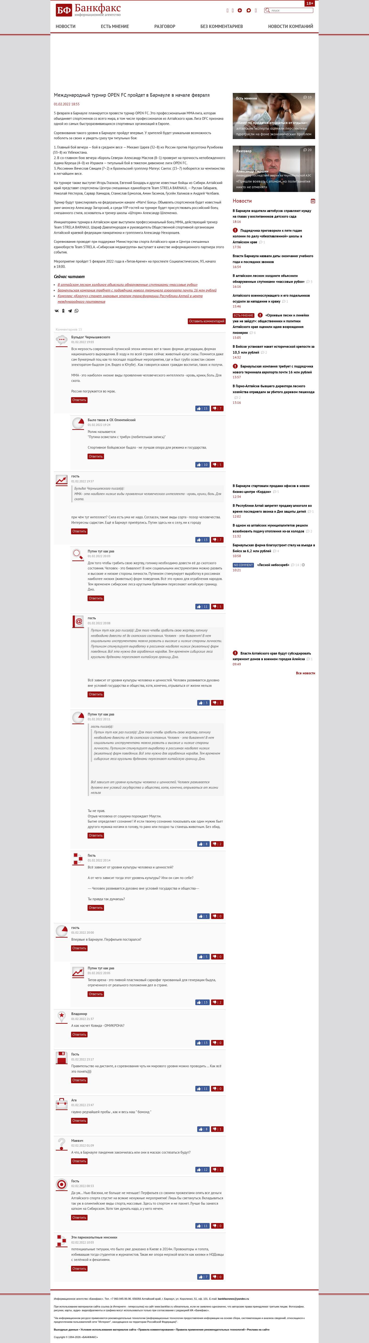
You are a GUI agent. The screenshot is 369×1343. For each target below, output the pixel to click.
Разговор (164, 26)
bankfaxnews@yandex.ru (233, 1298)
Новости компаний (290, 26)
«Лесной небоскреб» (273, 565)
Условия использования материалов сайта (108, 1329)
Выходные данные (66, 1329)
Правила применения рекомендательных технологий (210, 1329)
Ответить (79, 400)
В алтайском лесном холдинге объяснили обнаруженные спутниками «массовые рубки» (127, 284)
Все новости (305, 673)
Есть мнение (115, 26)
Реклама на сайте (258, 1329)
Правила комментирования (156, 1329)
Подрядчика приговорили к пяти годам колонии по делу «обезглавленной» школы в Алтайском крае (267, 236)
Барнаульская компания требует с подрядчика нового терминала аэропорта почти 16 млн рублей (137, 290)
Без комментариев (222, 26)
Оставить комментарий (206, 321)
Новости (66, 26)
